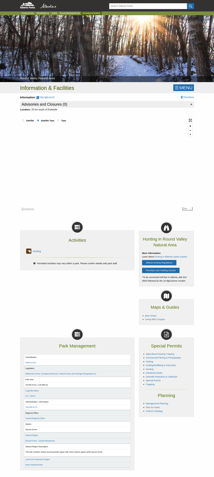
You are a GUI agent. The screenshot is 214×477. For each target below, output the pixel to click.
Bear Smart (150, 315)
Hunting (37, 251)
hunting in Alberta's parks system (171, 256)
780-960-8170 (45, 97)
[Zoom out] (190, 130)
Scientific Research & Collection (161, 376)
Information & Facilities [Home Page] (91, 13)
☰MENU (183, 87)
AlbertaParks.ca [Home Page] (43, 13)
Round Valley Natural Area (70, 13)
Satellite (30, 120)
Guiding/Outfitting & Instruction (161, 365)
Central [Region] (54, 13)
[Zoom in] (190, 126)
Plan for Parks (153, 407)
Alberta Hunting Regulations (159, 262)
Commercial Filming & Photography (163, 357)
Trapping (150, 384)
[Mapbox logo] (27, 209)
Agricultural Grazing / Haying (160, 354)
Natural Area (30, 362)
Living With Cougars (155, 319)
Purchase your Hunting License (161, 270)
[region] (107, 164)
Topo (63, 120)
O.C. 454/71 (30, 396)
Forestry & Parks (28, 13)
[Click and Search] (190, 6)
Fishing (149, 361)
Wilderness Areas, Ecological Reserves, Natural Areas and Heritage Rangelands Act (60, 374)
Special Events (153, 380)
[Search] (148, 6)
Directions (187, 97)
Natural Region (31, 435)
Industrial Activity (154, 373)
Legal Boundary (32, 391)
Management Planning (157, 403)
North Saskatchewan (34, 465)
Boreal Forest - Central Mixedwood (40, 441)
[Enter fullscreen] (190, 120)
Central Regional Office (35, 418)
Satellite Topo (47, 120)
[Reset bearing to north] (190, 135)
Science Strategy (154, 411)
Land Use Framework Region (37, 459)
